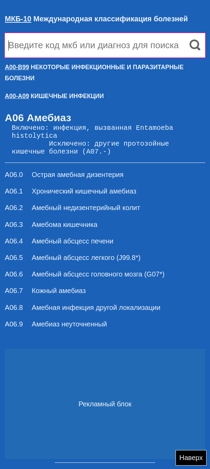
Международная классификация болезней (96, 19)
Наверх (191, 457)
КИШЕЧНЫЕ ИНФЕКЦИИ (54, 96)
